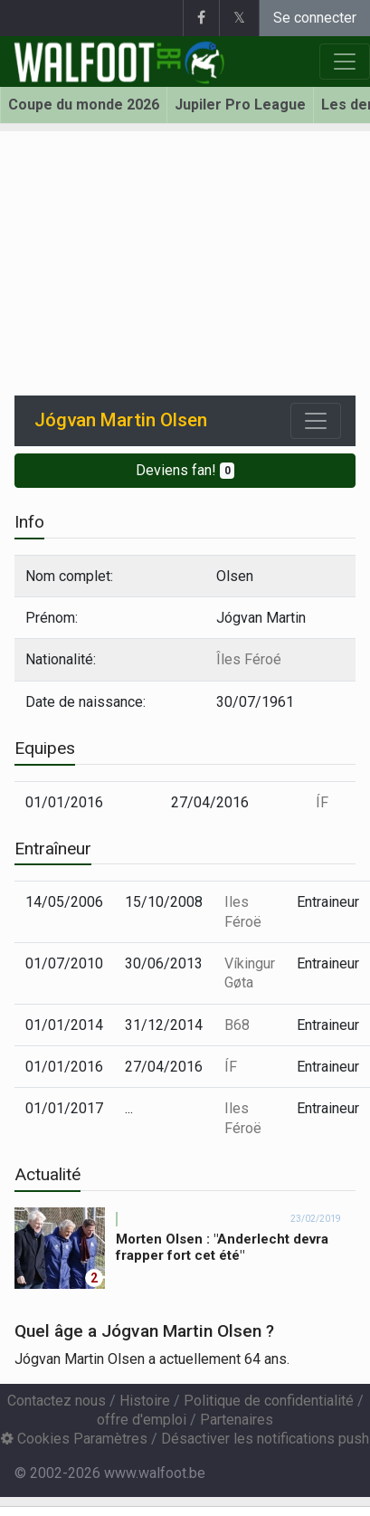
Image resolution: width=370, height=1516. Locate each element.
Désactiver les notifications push (265, 1438)
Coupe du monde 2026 (83, 104)
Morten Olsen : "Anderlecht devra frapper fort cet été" (222, 1247)
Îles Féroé (248, 659)
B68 (237, 1025)
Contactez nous (56, 1400)
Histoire (144, 1400)
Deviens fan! (185, 470)
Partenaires (236, 1419)
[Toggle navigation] (315, 421)
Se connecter (314, 17)
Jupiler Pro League (240, 104)
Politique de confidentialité (269, 1400)
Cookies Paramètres (74, 1438)
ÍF (322, 802)
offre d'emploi (141, 1419)
